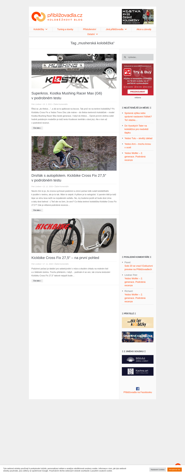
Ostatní (92, 34)
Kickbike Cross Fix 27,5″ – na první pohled (65, 258)
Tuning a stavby (65, 29)
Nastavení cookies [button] (158, 470)
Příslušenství (89, 29)
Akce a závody (144, 29)
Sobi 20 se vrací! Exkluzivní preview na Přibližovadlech (138, 268)
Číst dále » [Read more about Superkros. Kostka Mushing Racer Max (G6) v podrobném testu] (37, 128)
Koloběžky (40, 29)
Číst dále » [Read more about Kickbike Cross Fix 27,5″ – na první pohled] (37, 281)
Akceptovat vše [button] (174, 470)
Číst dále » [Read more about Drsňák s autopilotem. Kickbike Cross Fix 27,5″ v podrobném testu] (37, 210)
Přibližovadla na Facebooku (138, 392)
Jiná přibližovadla (116, 29)
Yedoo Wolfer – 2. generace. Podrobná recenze (134, 282)
